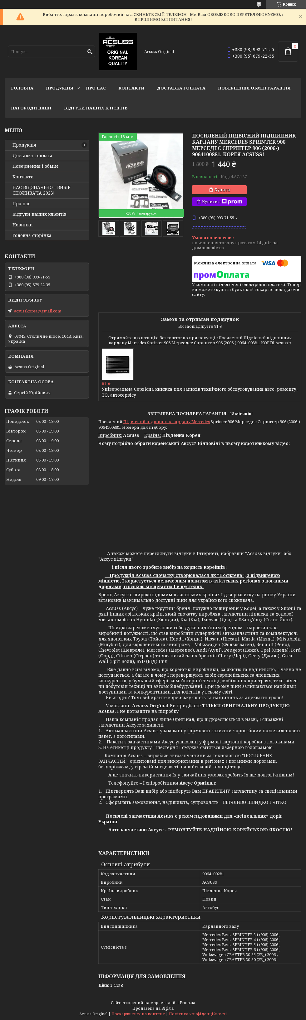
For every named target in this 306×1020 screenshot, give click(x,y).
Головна (22, 88)
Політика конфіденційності (198, 1014)
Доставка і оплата (181, 88)
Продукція (59, 88)
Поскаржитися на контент (138, 1014)
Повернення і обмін (35, 166)
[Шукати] (89, 51)
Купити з (222, 202)
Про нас (96, 88)
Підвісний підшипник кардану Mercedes (166, 421)
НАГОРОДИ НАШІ (31, 108)
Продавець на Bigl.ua (153, 1008)
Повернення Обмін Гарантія (254, 88)
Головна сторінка (32, 235)
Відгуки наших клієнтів (96, 108)
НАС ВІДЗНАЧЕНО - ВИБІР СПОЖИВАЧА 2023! (41, 190)
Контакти (131, 88)
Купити (222, 189)
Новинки (22, 225)
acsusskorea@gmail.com (37, 310)
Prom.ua (187, 1002)
